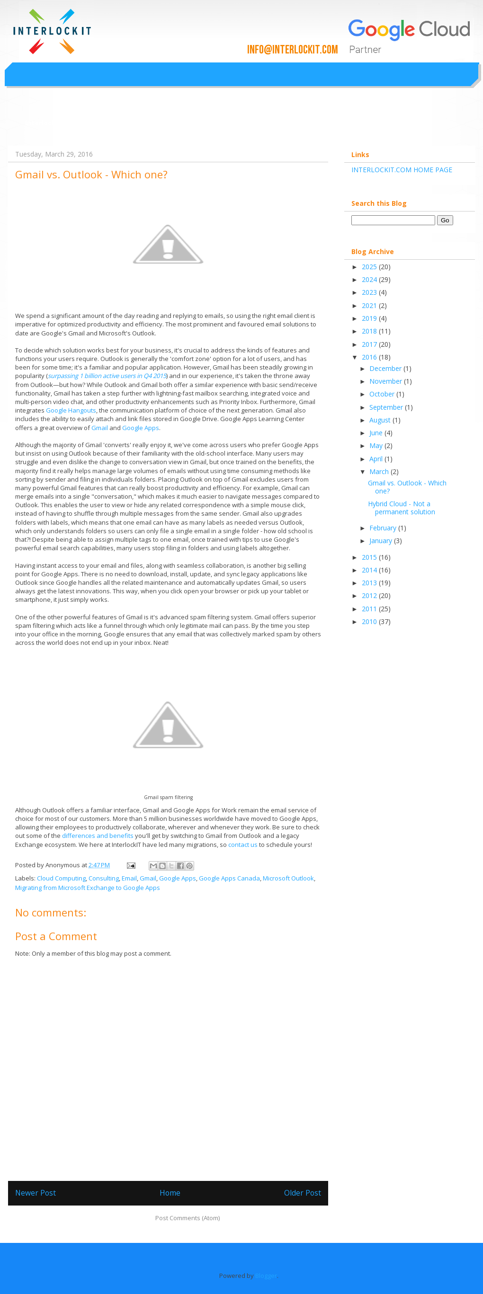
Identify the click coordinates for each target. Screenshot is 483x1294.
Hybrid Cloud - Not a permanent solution (401, 507)
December (386, 368)
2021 (370, 305)
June (377, 432)
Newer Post (35, 1193)
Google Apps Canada (229, 878)
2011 (370, 608)
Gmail (99, 427)
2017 (370, 344)
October (382, 393)
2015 (370, 557)
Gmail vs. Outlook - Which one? (407, 486)
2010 (370, 621)
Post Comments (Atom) (187, 1218)
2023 (370, 292)
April (377, 458)
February (383, 527)
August (381, 419)
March (380, 471)
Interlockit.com (51, 122)
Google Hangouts (71, 410)
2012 (370, 595)
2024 (370, 279)
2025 (370, 266)
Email (129, 878)
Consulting (104, 878)
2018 (370, 330)
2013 (370, 582)
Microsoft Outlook (288, 878)
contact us (243, 844)
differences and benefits (98, 835)
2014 (370, 569)
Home (170, 1193)
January (381, 540)
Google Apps (140, 427)
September (387, 407)
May (377, 445)
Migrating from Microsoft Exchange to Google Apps (87, 887)
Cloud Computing (61, 878)
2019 (370, 318)
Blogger (266, 1275)
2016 (370, 356)
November (386, 381)
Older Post (302, 1193)
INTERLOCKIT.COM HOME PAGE (401, 169)
